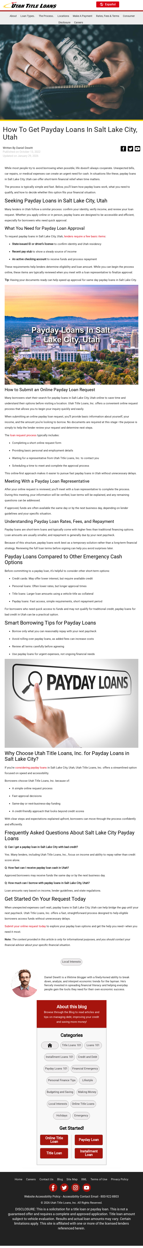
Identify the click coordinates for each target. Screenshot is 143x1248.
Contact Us (48, 1181)
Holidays (61, 1117)
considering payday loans (31, 767)
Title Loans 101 (71, 1045)
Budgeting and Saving (60, 1093)
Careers (78, 22)
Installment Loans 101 (59, 1057)
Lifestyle (87, 1081)
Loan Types (27, 15)
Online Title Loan (54, 1142)
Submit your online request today (25, 926)
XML (83, 1181)
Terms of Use (97, 1181)
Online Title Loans (83, 1105)
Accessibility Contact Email (81, 1198)
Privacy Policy (117, 1181)
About (13, 15)
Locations (63, 15)
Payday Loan (88, 1142)
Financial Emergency (85, 1069)
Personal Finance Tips (61, 1081)
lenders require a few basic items (84, 236)
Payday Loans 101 (56, 1069)
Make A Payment (82, 15)
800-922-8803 (108, 1198)
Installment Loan (88, 1156)
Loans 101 (93, 1045)
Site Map (72, 1181)
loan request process (23, 435)
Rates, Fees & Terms (107, 15)
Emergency (81, 1117)
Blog (60, 1181)
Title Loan (54, 1155)
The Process (46, 15)
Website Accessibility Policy (43, 1198)
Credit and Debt (87, 1057)
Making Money (87, 1093)
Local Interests (71, 962)
